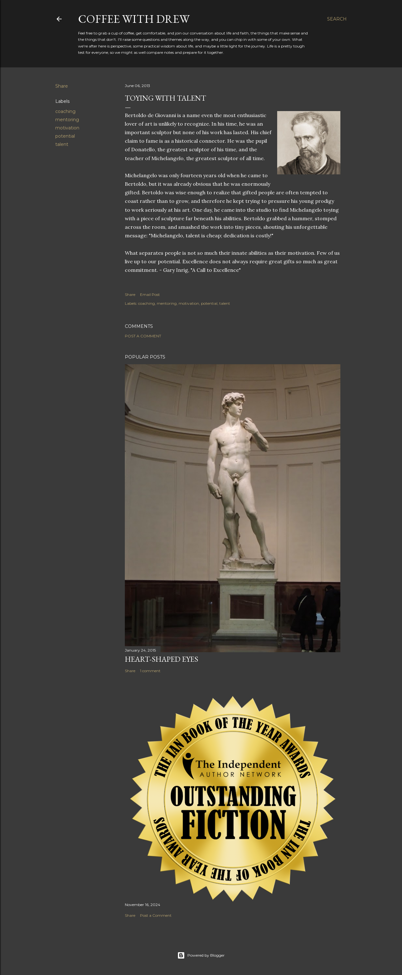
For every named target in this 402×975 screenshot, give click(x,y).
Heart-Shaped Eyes (161, 659)
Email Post (150, 294)
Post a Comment (143, 336)
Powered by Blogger (201, 955)
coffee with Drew (134, 18)
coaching (65, 111)
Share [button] (61, 86)
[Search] (337, 19)
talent (61, 144)
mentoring (67, 119)
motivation (67, 128)
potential (65, 136)
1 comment (150, 670)
